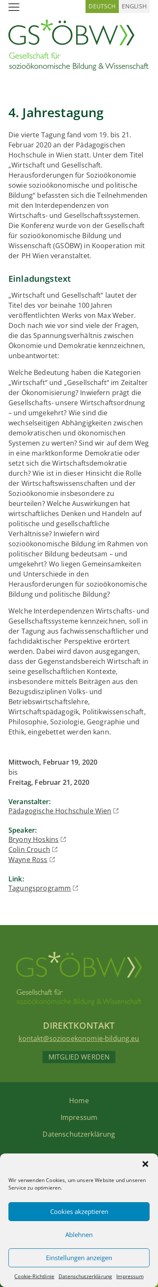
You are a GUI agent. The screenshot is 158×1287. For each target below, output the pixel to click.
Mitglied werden (79, 1057)
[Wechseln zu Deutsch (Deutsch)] (102, 6)
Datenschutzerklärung (85, 1276)
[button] (145, 1164)
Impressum (129, 1276)
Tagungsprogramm (39, 888)
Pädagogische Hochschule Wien (59, 810)
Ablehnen (79, 1234)
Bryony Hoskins (33, 839)
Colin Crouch (29, 849)
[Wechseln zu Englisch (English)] (134, 6)
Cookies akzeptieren (79, 1211)
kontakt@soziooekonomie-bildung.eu (79, 1038)
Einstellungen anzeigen (79, 1257)
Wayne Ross (28, 859)
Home (79, 1100)
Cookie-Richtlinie (34, 1276)
